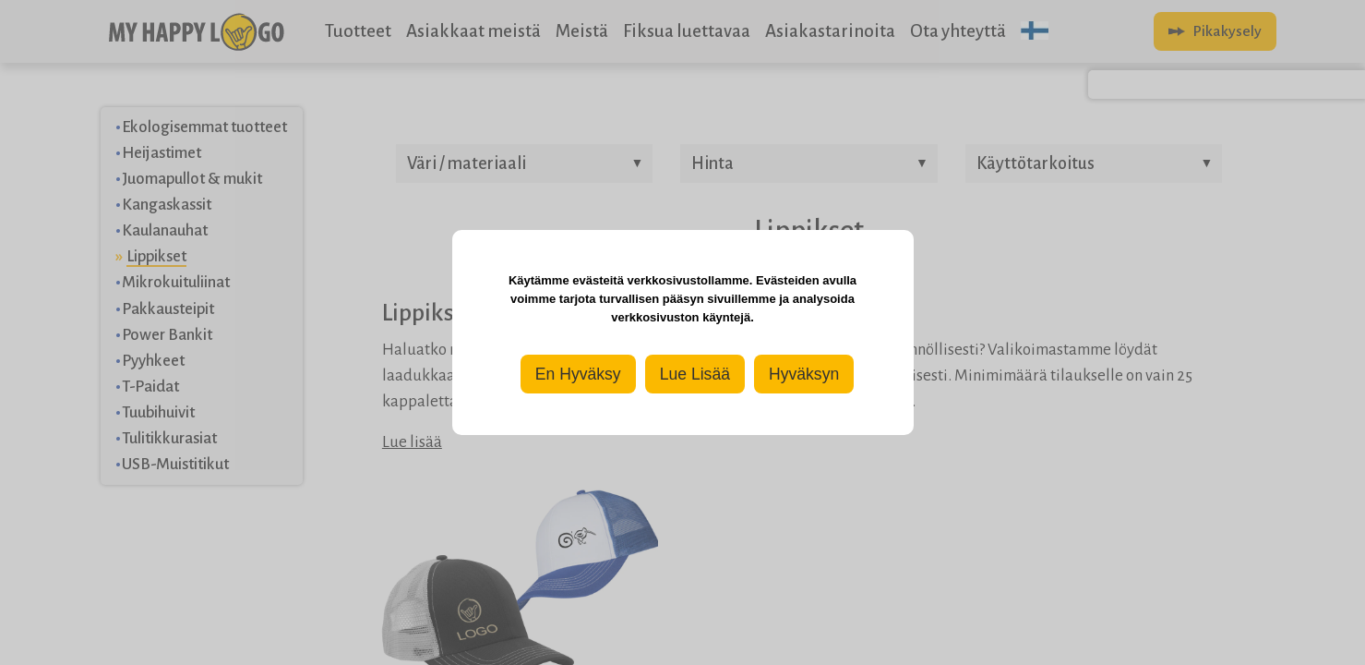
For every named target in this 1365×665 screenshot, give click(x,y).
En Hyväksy (578, 374)
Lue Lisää (695, 374)
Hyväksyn (804, 374)
